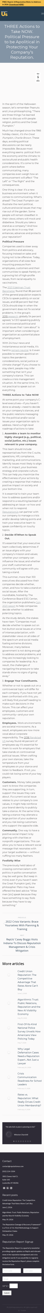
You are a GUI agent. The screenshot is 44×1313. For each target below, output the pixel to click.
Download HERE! (16, 4)
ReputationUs (10, 511)
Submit (7, 1293)
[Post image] (8, 974)
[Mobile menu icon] (42, 14)
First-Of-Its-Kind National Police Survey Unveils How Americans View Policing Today (29, 1031)
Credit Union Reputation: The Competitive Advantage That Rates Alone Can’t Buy (28, 980)
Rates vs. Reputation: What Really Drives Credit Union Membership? (29, 1100)
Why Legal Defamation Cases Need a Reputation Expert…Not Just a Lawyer (29, 1056)
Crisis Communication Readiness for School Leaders (30, 1079)
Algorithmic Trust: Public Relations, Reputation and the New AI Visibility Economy (29, 1006)
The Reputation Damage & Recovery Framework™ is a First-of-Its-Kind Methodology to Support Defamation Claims (21, 1227)
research (13, 316)
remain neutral (19, 350)
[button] (13, 1141)
